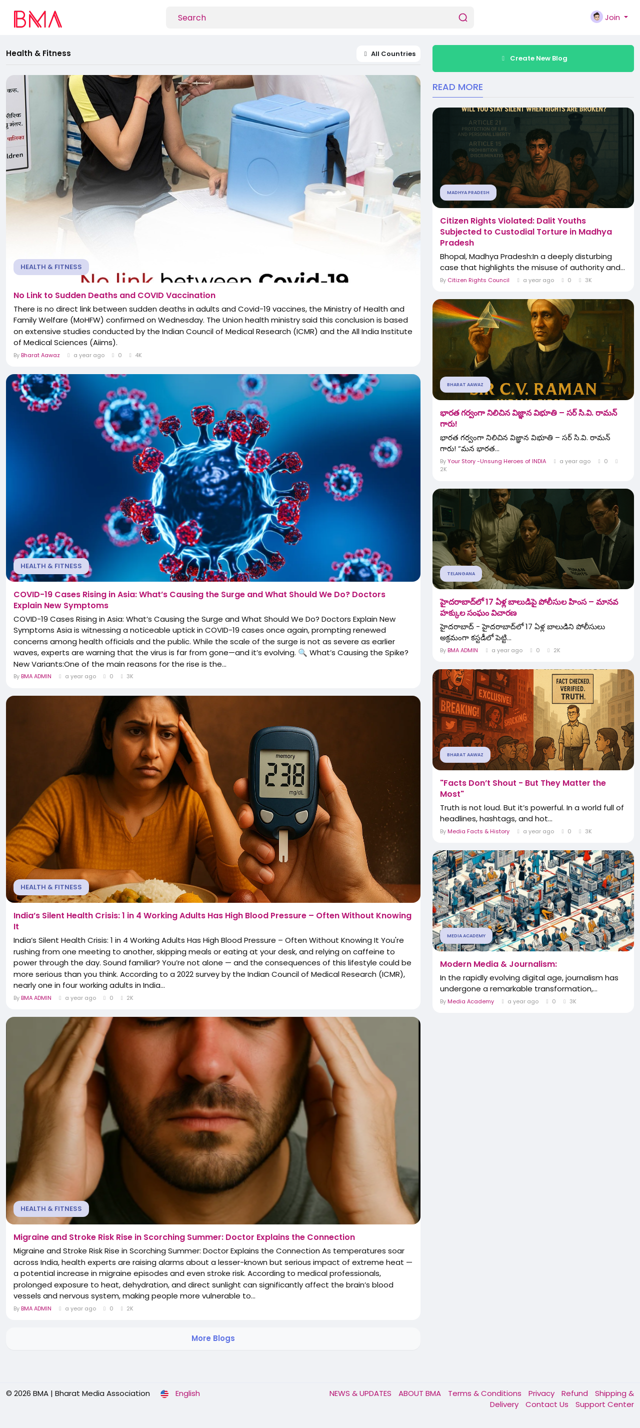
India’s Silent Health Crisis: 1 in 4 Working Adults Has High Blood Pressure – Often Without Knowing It (213, 921)
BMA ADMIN (36, 676)
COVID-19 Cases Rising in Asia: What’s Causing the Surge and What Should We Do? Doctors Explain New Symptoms (200, 600)
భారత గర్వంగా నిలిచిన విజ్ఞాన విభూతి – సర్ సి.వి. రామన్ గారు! (528, 419)
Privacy (542, 1393)
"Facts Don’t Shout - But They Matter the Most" (523, 789)
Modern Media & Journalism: (498, 964)
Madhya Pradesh (468, 193)
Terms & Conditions (486, 1393)
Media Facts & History (479, 831)
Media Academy (466, 936)
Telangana (461, 574)
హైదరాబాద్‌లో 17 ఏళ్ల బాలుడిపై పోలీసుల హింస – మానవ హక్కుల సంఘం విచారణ (529, 608)
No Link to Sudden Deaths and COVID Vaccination (115, 295)
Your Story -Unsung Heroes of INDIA (497, 461)
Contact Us (548, 1404)
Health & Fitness (51, 267)
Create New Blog (534, 58)
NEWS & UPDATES (362, 1393)
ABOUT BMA (420, 1393)
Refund (576, 1393)
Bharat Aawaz (40, 355)
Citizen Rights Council (479, 280)
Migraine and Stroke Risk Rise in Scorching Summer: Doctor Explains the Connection (184, 1237)
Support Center (605, 1404)
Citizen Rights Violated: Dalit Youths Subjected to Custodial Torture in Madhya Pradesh (526, 232)
